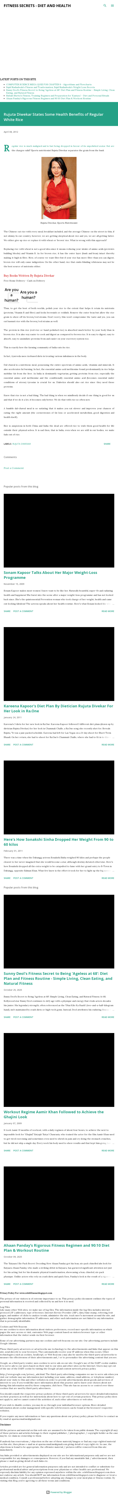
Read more (108, 611)
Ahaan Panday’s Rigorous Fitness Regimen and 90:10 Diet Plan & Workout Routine (48, 98)
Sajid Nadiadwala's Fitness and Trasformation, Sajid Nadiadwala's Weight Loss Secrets (50, 87)
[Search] (105, 5)
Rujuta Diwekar (21, 443)
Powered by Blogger (59, 1492)
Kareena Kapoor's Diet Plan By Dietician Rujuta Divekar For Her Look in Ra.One (58, 708)
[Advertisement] (56, 22)
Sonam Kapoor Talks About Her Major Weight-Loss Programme (50, 575)
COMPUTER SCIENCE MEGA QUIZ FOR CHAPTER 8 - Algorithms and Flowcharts (49, 84)
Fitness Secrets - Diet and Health (37, 5)
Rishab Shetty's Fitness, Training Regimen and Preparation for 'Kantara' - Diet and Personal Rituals (57, 95)
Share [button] (107, 443)
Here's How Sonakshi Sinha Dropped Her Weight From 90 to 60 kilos (58, 842)
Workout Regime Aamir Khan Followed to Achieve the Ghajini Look (54, 1114)
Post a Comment (14, 468)
